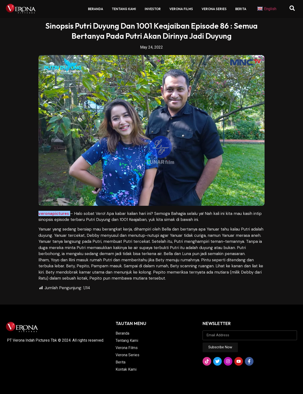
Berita (240, 9)
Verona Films (181, 9)
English (266, 8)
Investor (153, 9)
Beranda (95, 9)
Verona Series (214, 9)
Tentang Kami (124, 9)
